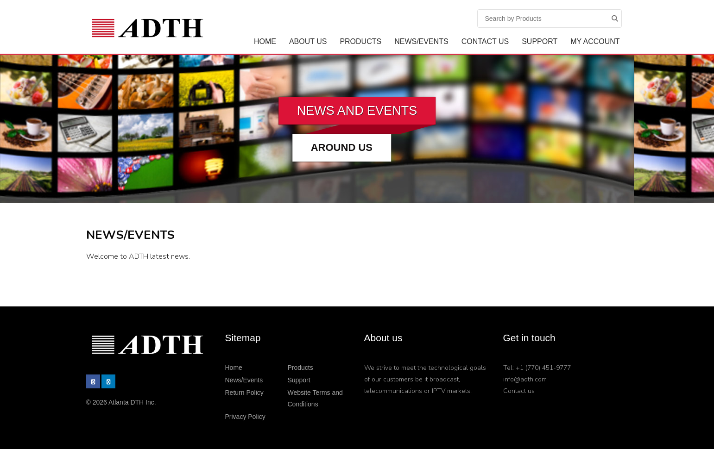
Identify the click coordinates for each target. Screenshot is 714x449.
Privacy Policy (245, 416)
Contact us (519, 391)
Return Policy (244, 392)
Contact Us (485, 41)
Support (539, 41)
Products (360, 41)
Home (265, 41)
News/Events (421, 41)
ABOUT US (308, 41)
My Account (594, 41)
